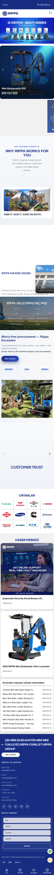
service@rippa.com (9, 785)
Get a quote (10, 359)
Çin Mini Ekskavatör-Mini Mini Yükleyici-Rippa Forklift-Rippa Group (28, 745)
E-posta (34, 871)
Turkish (5, 5)
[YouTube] (9, 806)
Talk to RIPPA (10, 755)
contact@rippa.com (9, 778)
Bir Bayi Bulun (43, 5)
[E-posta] (50, 860)
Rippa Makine (28, 857)
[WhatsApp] (50, 851)
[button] (16, 41)
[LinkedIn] (27, 806)
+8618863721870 (8, 770)
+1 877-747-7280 (8, 793)
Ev (6, 871)
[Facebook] (3, 806)
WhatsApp (47, 871)
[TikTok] (15, 806)
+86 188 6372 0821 (9, 800)
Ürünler (20, 871)
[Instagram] (21, 806)
